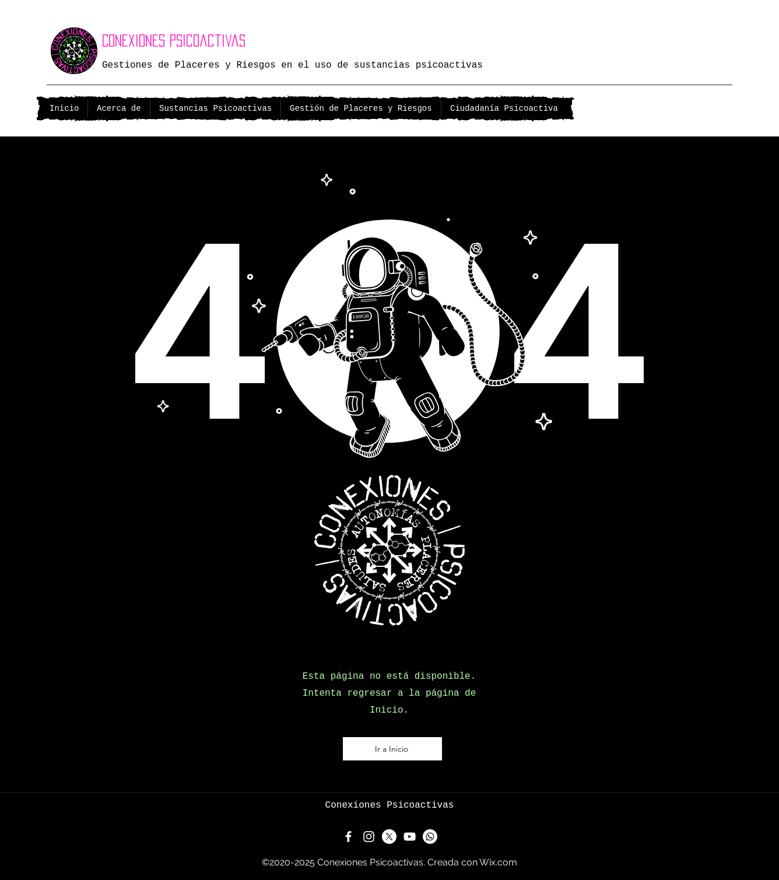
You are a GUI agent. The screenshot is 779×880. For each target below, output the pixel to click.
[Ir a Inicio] (392, 748)
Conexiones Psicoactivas (173, 40)
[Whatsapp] (430, 836)
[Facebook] (348, 836)
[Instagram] (369, 836)
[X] (389, 836)
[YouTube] (409, 836)
